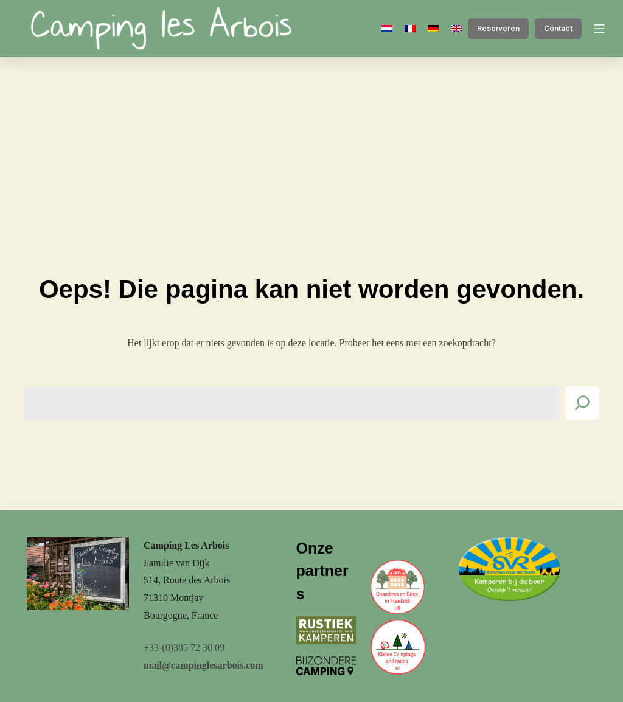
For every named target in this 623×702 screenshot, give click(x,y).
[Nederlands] (386, 28)
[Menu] (599, 28)
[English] (456, 28)
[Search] (582, 403)
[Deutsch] (433, 28)
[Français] (410, 28)
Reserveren (498, 28)
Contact (558, 28)
